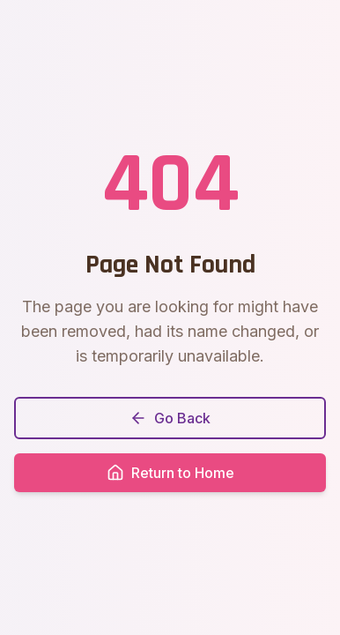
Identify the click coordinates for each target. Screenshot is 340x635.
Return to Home (170, 473)
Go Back (170, 418)
